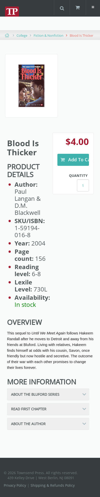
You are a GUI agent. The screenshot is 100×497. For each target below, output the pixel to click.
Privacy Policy (15, 485)
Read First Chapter (28, 409)
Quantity (78, 175)
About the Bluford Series (35, 394)
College (22, 35)
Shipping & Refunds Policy (53, 485)
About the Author (28, 423)
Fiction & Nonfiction (48, 35)
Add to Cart (78, 160)
